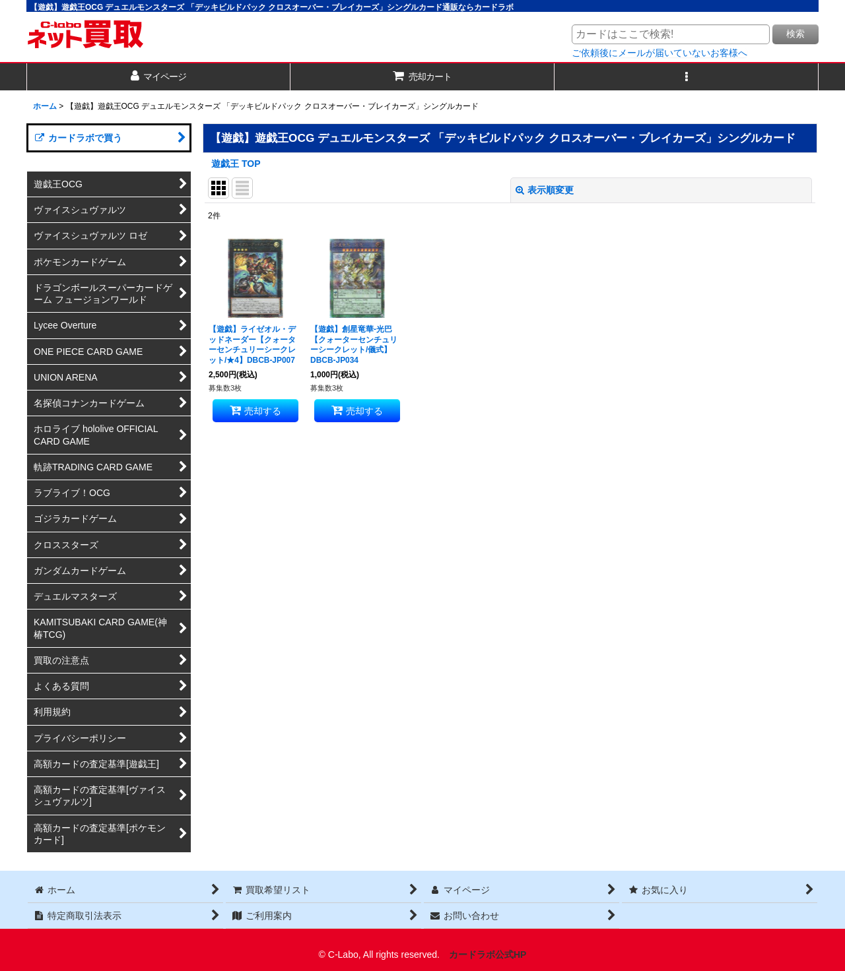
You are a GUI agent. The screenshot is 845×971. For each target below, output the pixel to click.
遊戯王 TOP (236, 163)
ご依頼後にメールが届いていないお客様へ (659, 52)
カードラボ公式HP (488, 954)
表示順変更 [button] (545, 190)
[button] (687, 76)
